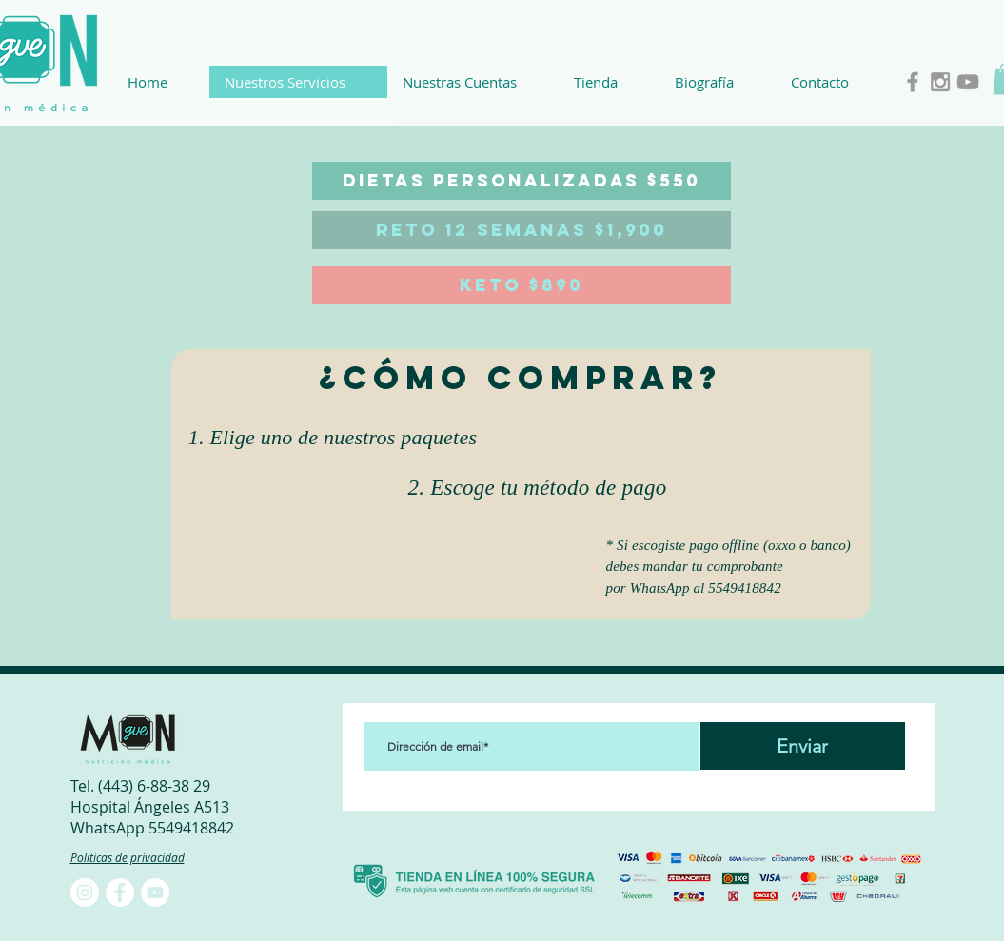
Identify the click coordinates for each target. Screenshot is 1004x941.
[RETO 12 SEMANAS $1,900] (521, 230)
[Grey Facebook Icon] (912, 82)
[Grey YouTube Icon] (968, 82)
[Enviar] (802, 746)
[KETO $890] (521, 285)
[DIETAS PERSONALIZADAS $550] (521, 181)
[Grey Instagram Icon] (940, 82)
